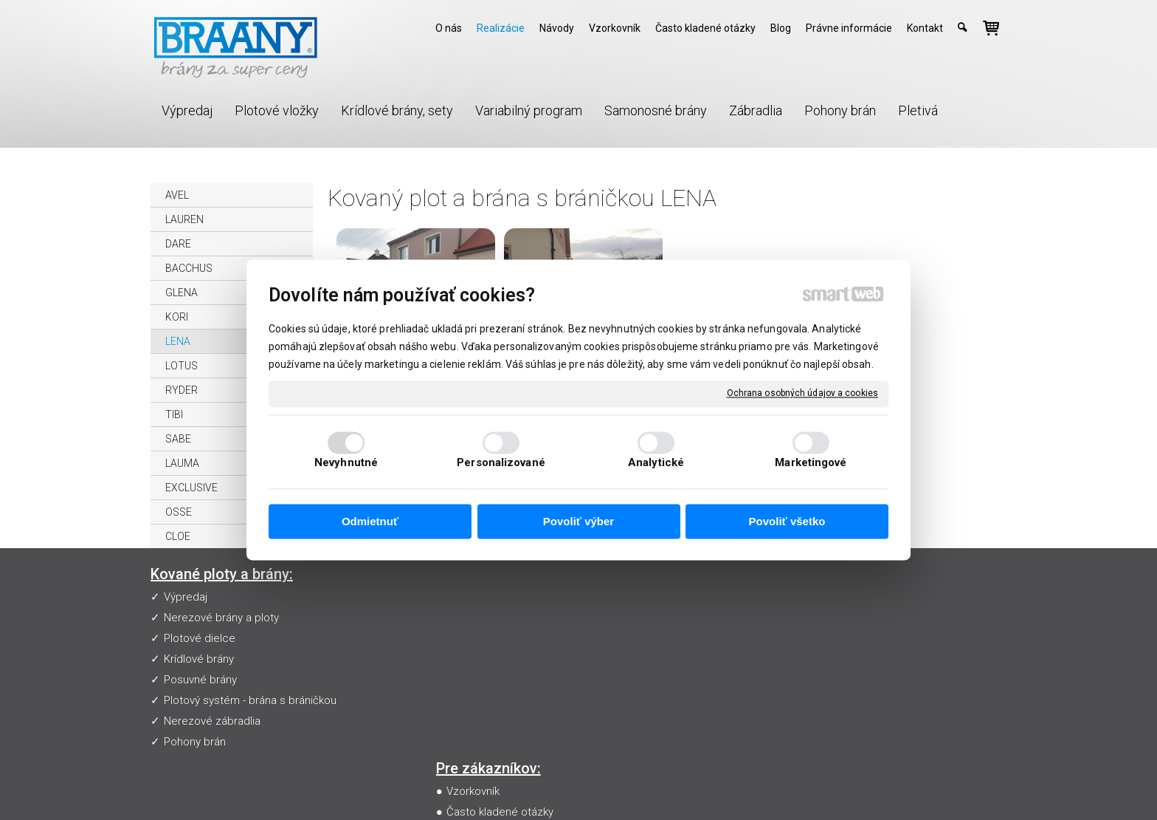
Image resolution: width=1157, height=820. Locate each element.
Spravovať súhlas (850, 787)
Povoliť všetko (787, 521)
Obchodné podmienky (504, 659)
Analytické (656, 463)
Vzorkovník (475, 597)
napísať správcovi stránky (588, 787)
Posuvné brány (200, 679)
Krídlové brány (199, 659)
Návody (467, 638)
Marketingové (810, 463)
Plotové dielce (199, 638)
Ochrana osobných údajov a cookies (802, 393)
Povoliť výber (578, 521)
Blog (460, 679)
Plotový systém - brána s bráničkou (250, 700)
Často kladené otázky (502, 617)
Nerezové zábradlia (212, 721)
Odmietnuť (370, 521)
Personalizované (501, 463)
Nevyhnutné (346, 463)
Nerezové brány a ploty (221, 617)
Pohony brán (195, 741)
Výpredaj (185, 597)
